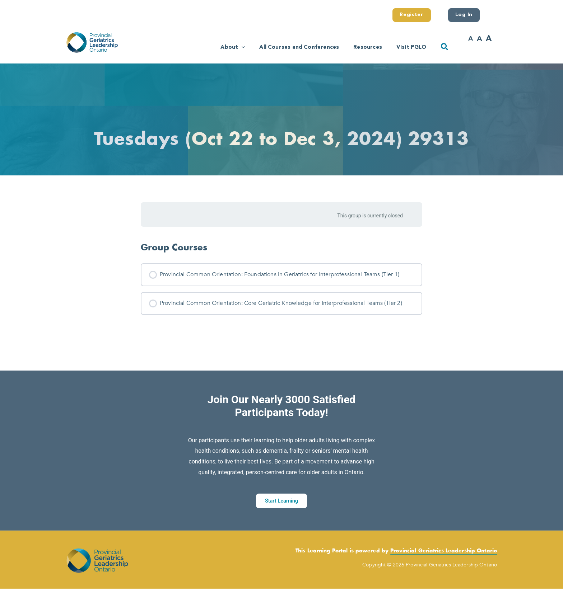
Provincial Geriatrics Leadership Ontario (443, 551)
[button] (222, 46)
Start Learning (281, 501)
